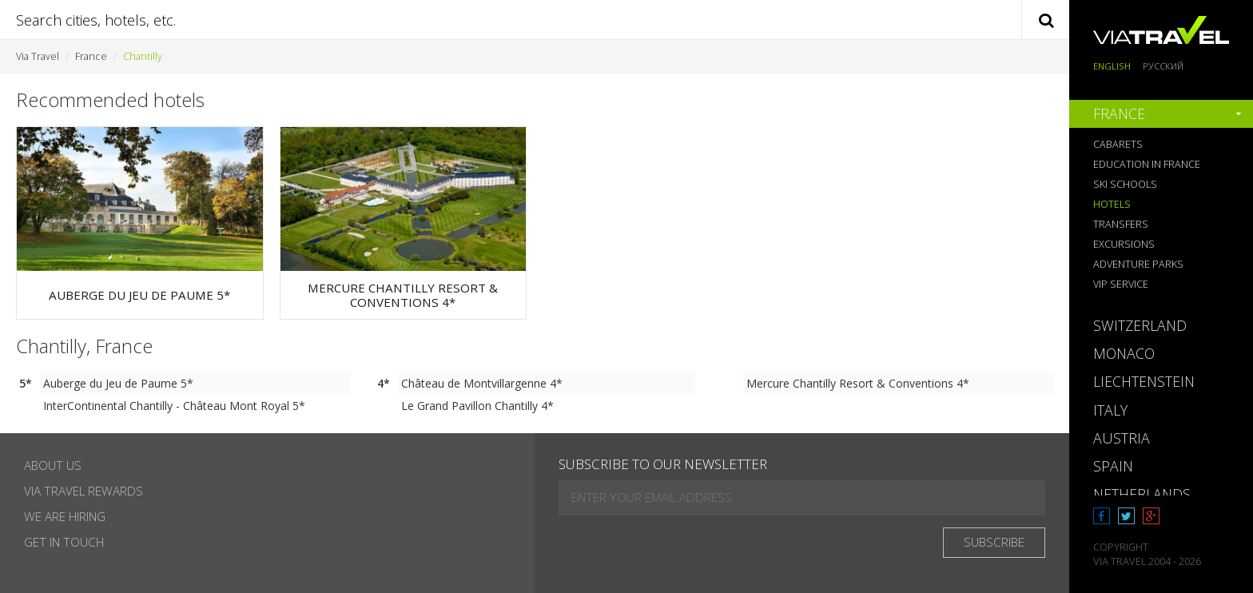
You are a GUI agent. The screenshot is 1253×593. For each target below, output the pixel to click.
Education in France (1146, 164)
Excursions (1124, 244)
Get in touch (64, 542)
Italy (1110, 410)
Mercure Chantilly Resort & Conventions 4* (857, 383)
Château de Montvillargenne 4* (482, 383)
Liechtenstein (1144, 381)
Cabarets (1118, 144)
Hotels (1112, 204)
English (1112, 66)
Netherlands (1142, 493)
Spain (1113, 466)
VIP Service (1120, 284)
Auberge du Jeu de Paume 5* (118, 383)
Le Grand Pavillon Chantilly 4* (477, 405)
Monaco (1124, 353)
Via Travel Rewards (83, 491)
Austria (1121, 438)
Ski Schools (1125, 184)
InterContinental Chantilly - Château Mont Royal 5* (174, 405)
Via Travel (37, 56)
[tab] (1161, 114)
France (91, 56)
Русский (1163, 66)
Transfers (1120, 224)
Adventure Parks (1138, 264)
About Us (53, 465)
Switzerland (1140, 325)
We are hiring (64, 516)
